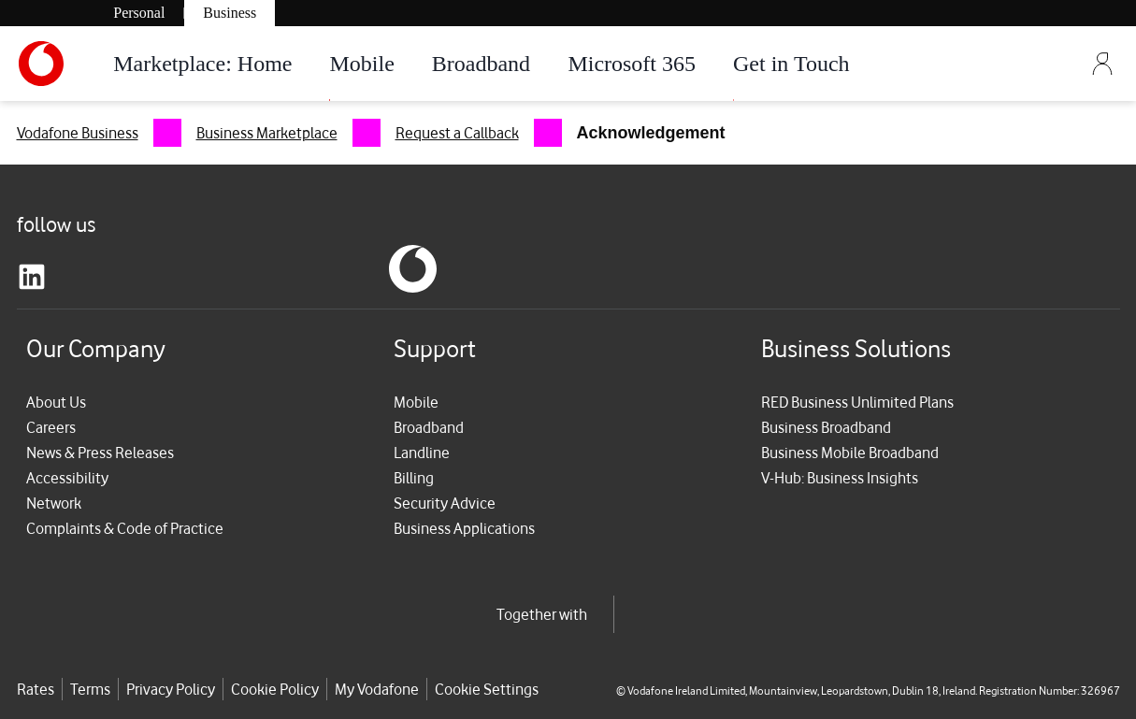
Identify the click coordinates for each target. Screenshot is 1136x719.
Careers (51, 427)
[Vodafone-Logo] (56, 63)
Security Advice (445, 503)
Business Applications (464, 528)
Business (229, 13)
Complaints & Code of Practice (124, 528)
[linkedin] (32, 277)
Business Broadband (826, 427)
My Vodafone (377, 689)
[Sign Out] (1102, 64)
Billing (414, 477)
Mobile (361, 63)
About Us (56, 402)
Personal (139, 13)
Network (53, 503)
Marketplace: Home (202, 63)
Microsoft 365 (632, 63)
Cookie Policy (275, 689)
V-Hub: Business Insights (839, 477)
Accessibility (67, 477)
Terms (90, 689)
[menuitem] (99, 133)
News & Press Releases (100, 452)
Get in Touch (791, 63)
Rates (35, 689)
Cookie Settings (487, 689)
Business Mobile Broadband (850, 452)
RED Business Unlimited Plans (857, 402)
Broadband (481, 63)
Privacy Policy (170, 689)
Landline (422, 452)
